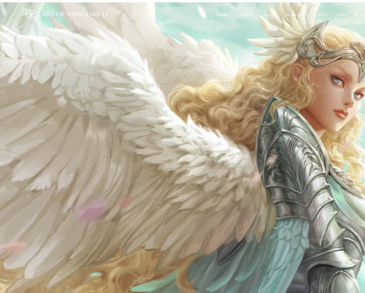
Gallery (245, 14)
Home (222, 14)
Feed (342, 14)
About (269, 14)
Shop (323, 14)
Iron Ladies (296, 14)
